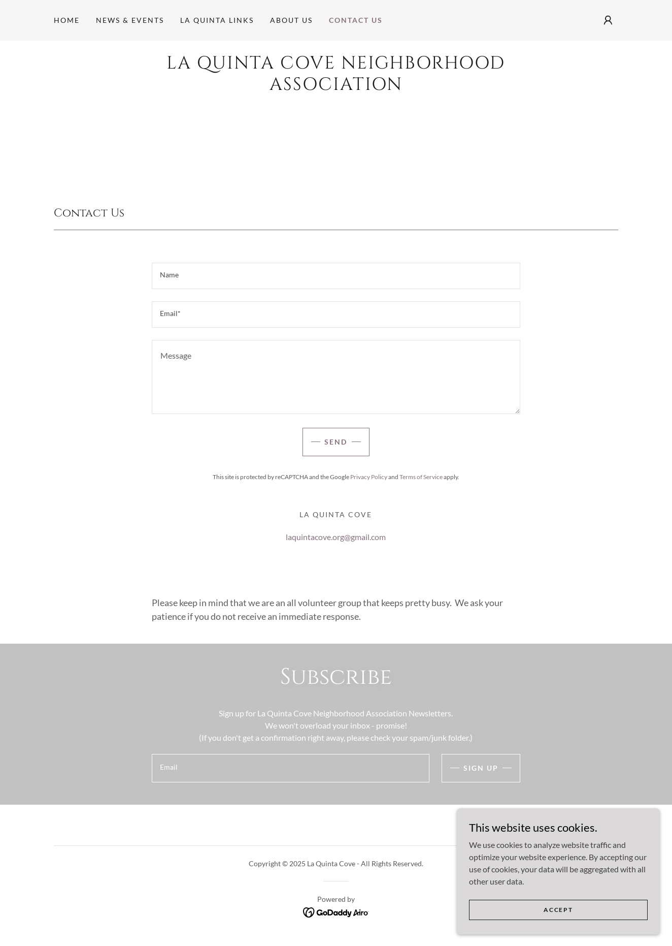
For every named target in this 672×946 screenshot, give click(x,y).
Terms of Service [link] (421, 477)
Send (335, 441)
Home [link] (67, 20)
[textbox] (336, 276)
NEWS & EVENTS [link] (130, 20)
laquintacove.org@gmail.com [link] (336, 537)
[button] (608, 20)
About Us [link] (291, 20)
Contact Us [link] (356, 20)
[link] (336, 86)
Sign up (480, 768)
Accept (558, 923)
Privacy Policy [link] (368, 477)
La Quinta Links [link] (217, 20)
